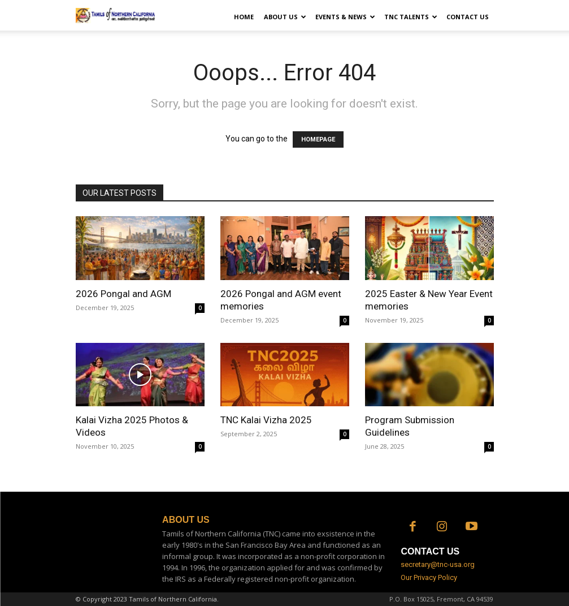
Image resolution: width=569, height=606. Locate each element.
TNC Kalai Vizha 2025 (266, 420)
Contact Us (467, 16)
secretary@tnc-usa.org (438, 564)
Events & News (345, 16)
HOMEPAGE (318, 139)
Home (244, 16)
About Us (285, 16)
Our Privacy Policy (429, 577)
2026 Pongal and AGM (123, 293)
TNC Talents (410, 16)
